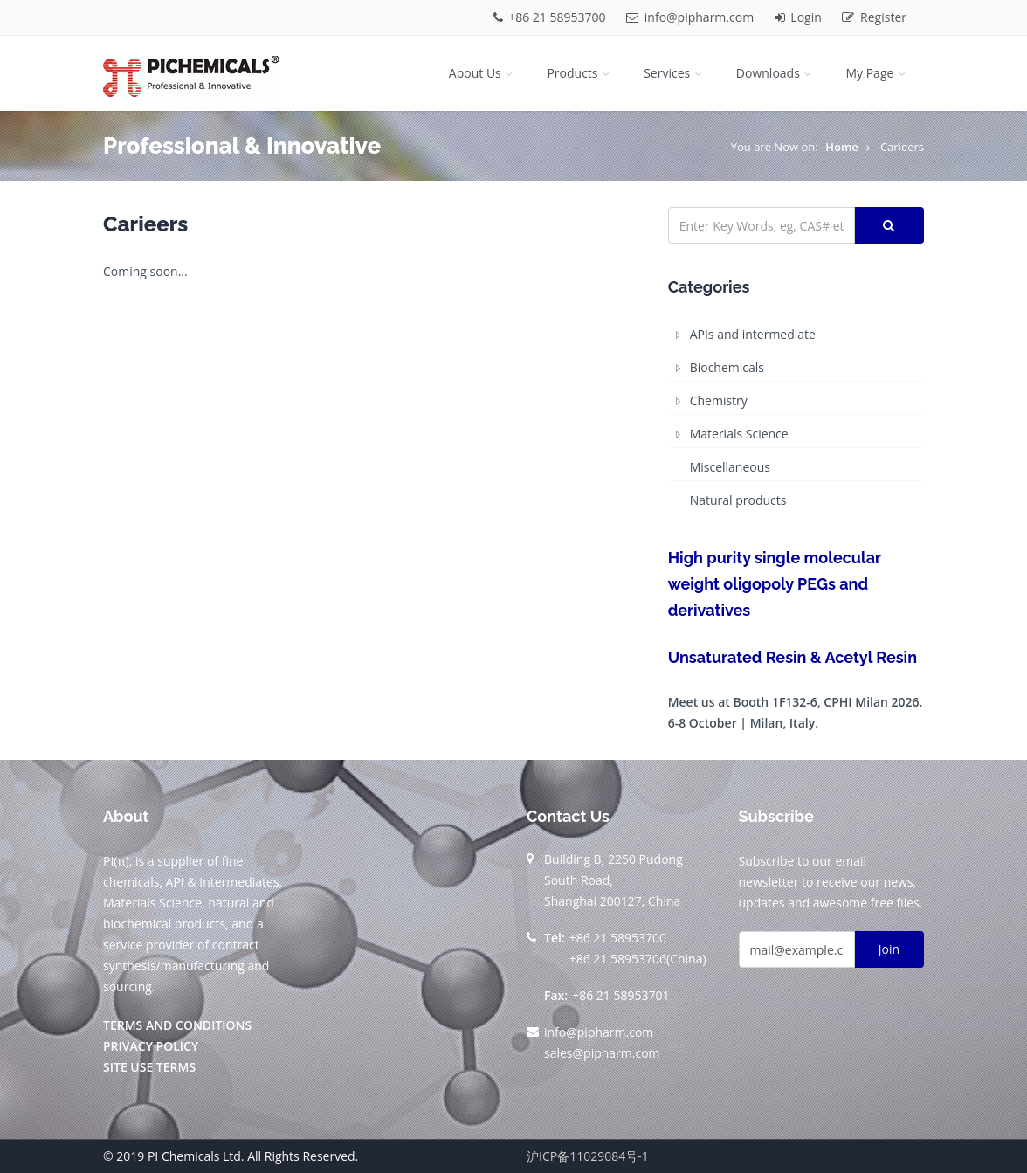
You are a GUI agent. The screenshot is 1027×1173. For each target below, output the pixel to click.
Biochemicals (727, 367)
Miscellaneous (730, 467)
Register (874, 17)
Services (674, 73)
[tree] (796, 417)
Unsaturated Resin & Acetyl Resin (792, 657)
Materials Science (739, 433)
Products (579, 73)
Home (841, 147)
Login (800, 17)
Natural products (738, 500)
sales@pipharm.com (602, 1053)
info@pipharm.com (691, 17)
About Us (482, 73)
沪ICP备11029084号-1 (588, 1156)
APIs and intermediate (753, 334)
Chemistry (719, 400)
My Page (876, 73)
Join (889, 949)
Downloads (775, 73)
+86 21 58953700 (551, 17)
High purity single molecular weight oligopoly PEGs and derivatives (774, 584)
